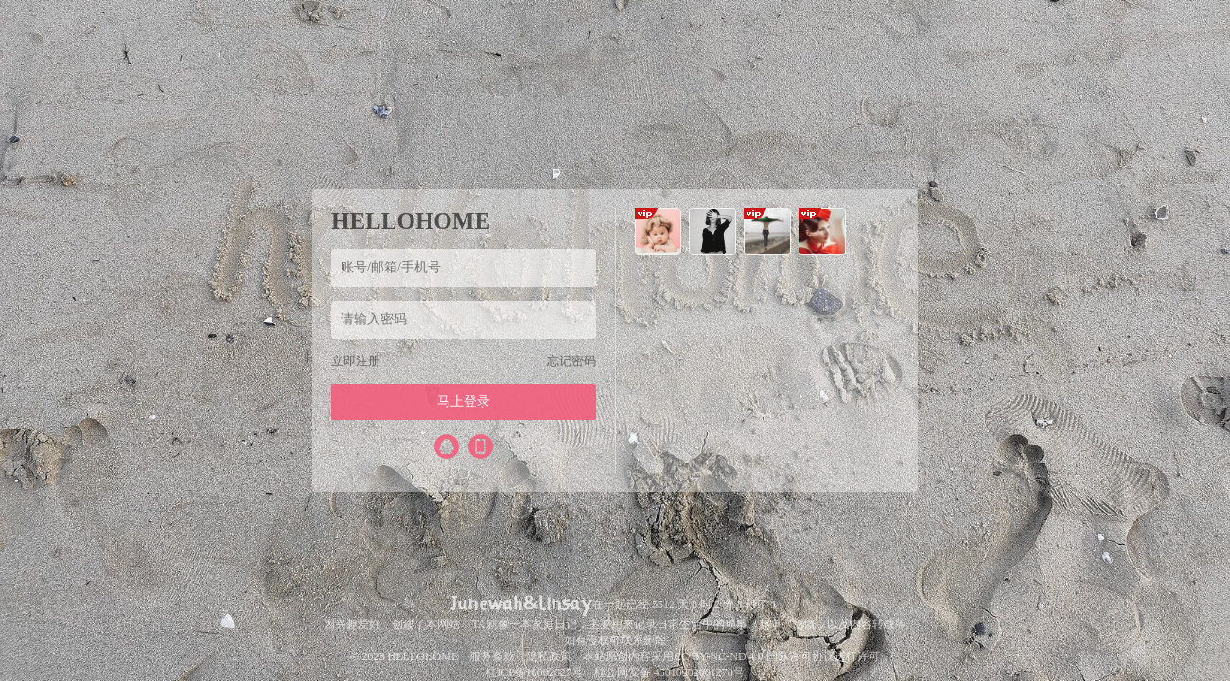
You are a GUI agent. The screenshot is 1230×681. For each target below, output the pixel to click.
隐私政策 (548, 656)
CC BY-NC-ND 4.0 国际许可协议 (754, 656)
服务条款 (492, 656)
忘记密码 (571, 361)
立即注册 (355, 361)
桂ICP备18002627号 (534, 672)
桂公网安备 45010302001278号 (669, 672)
